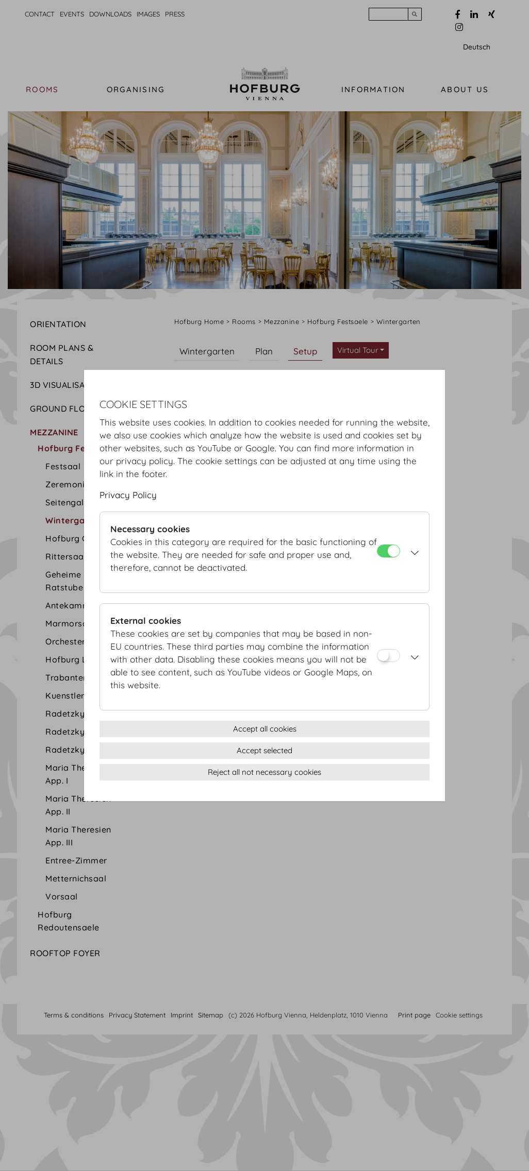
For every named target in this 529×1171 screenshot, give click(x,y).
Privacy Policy (128, 494)
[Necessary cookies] (388, 551)
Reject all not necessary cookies (264, 772)
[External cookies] (388, 655)
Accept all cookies (264, 729)
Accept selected (264, 750)
